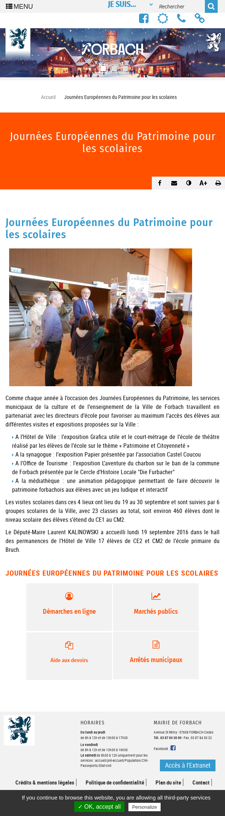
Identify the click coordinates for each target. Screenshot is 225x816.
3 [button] (123, 66)
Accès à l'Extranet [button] (187, 765)
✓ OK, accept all (99, 807)
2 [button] (112, 66)
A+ (203, 183)
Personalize (144, 807)
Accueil (48, 96)
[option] (112, 52)
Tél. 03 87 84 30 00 (167, 737)
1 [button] (101, 66)
